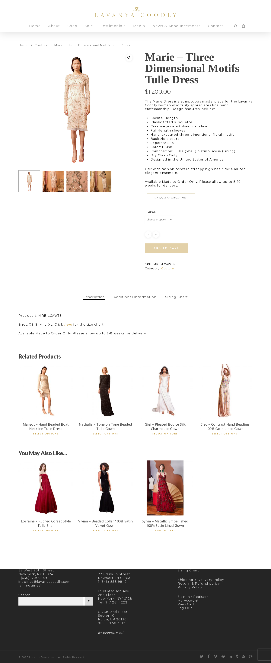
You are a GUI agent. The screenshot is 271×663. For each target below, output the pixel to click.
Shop (72, 29)
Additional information (135, 297)
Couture (42, 45)
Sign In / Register (193, 597)
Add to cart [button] (165, 530)
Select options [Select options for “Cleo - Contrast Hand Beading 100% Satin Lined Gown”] (224, 433)
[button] (129, 57)
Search (24, 595)
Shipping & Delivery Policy (201, 580)
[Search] (89, 601)
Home (35, 29)
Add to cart (166, 248)
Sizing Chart (176, 297)
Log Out (185, 608)
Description (94, 297)
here (68, 324)
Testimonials (113, 29)
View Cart (186, 604)
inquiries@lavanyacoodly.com (44, 581)
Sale (89, 29)
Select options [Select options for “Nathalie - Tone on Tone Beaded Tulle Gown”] (105, 433)
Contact (215, 29)
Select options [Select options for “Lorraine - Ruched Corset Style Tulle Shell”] (46, 530)
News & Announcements (176, 29)
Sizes (151, 212)
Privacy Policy (190, 587)
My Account (188, 600)
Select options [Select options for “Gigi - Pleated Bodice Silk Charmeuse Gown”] (165, 433)
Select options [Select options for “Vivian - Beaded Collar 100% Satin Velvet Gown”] (105, 530)
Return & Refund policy (199, 583)
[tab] (94, 297)
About (54, 29)
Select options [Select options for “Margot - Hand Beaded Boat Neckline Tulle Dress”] (46, 433)
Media (139, 29)
